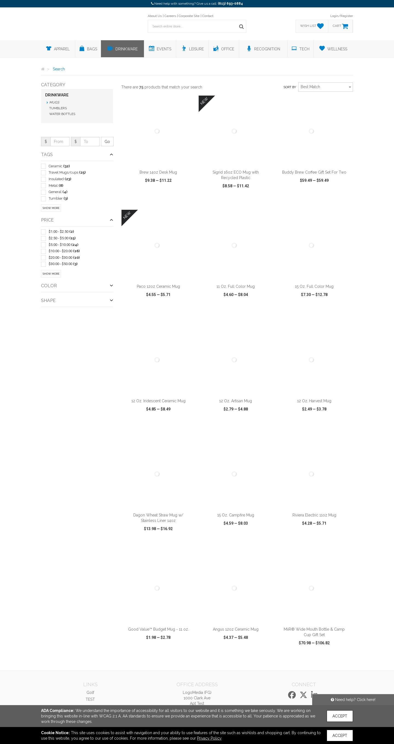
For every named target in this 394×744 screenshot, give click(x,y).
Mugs (54, 102)
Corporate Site (189, 16)
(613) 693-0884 (230, 3)
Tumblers (58, 108)
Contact (207, 16)
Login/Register (341, 16)
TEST (90, 699)
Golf (90, 692)
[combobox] (325, 87)
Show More (51, 207)
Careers (170, 16)
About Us (155, 16)
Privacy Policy (209, 738)
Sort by (289, 87)
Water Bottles (62, 114)
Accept (339, 716)
